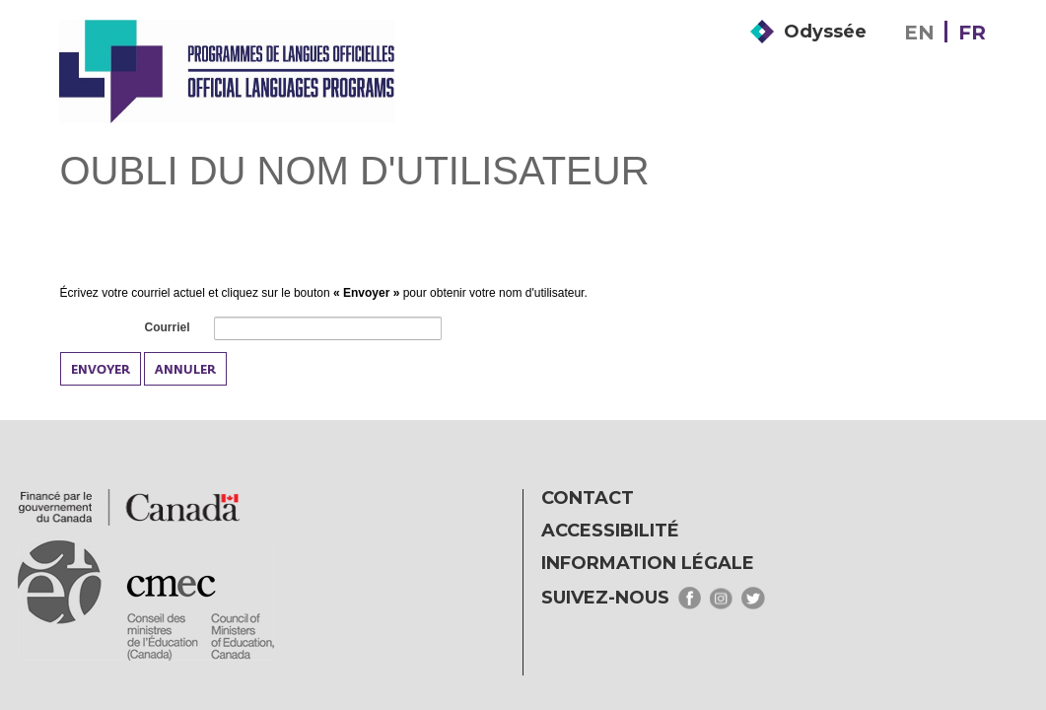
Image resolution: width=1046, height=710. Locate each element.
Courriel (165, 328)
